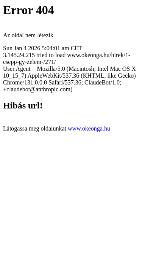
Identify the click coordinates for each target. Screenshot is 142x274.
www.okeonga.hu (89, 128)
